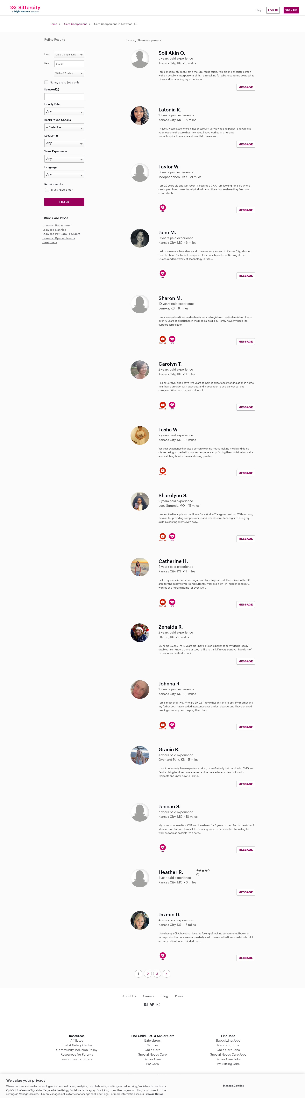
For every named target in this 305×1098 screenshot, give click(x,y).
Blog (164, 996)
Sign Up (291, 10)
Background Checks (57, 119)
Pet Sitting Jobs (228, 1064)
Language (50, 167)
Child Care (152, 1050)
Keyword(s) (51, 89)
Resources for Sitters (76, 1059)
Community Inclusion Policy (76, 1050)
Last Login (51, 135)
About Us (129, 996)
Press (179, 996)
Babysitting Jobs (228, 1040)
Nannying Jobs (228, 1045)
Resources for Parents (77, 1054)
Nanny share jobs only (64, 82)
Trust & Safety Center (76, 1045)
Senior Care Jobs (228, 1059)
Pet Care (152, 1064)
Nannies (152, 1045)
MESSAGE (245, 87)
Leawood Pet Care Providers (61, 233)
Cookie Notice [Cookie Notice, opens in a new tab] (154, 1093)
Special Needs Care (152, 1054)
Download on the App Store (152, 1020)
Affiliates (76, 1040)
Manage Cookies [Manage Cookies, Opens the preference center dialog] (233, 1085)
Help (258, 10)
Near (47, 63)
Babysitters (152, 1040)
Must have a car (62, 189)
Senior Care (152, 1059)
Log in (273, 10)
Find (46, 54)
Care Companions (75, 23)
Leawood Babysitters (56, 225)
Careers (148, 996)
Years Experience (55, 151)
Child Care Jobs (228, 1050)
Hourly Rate (52, 104)
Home (53, 23)
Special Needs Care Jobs (228, 1054)
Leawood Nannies (54, 229)
